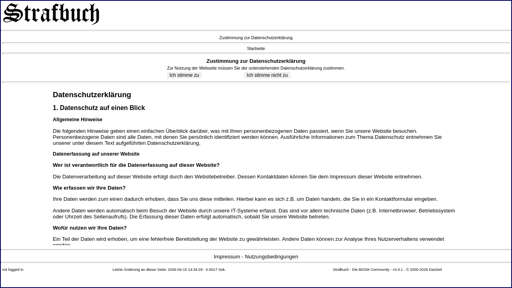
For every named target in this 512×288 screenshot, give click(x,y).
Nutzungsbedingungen (271, 257)
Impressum (227, 257)
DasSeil (435, 270)
